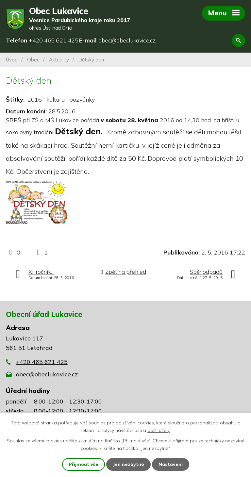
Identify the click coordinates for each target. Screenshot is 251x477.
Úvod (12, 60)
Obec (33, 60)
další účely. (158, 430)
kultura (55, 99)
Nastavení (171, 464)
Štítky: (15, 99)
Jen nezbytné (128, 464)
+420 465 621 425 (42, 362)
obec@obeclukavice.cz (47, 374)
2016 (34, 99)
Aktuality (59, 60)
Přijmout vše (83, 464)
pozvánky (82, 99)
